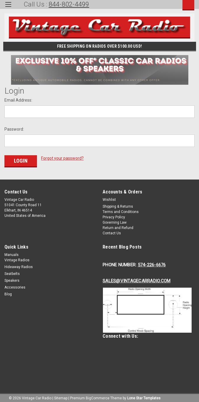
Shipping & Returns (118, 205)
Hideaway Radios (18, 265)
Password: (14, 129)
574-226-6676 (152, 263)
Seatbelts (12, 272)
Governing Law (115, 221)
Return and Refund (118, 226)
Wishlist (109, 198)
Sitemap (60, 396)
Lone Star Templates (144, 396)
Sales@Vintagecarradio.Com (136, 279)
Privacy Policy (114, 216)
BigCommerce (97, 396)
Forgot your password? (62, 158)
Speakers (12, 279)
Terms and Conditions (121, 210)
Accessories (14, 286)
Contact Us (112, 232)
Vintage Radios (17, 259)
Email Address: (18, 100)
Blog (8, 293)
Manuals (11, 253)
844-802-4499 (69, 4)
